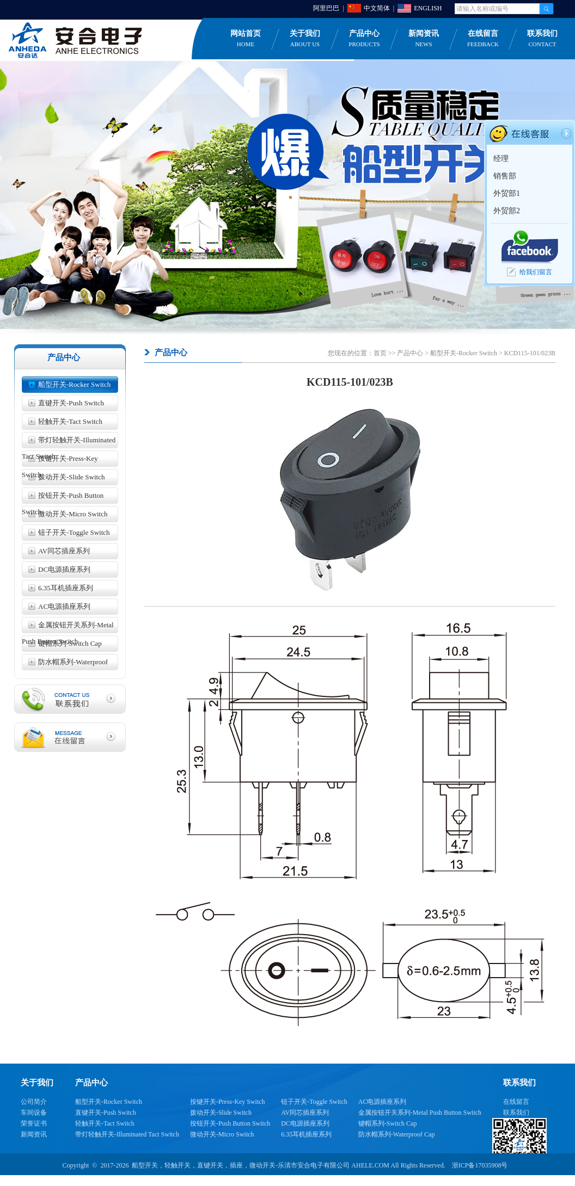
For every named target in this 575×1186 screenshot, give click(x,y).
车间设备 (34, 1112)
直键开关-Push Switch (71, 403)
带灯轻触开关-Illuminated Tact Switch (68, 442)
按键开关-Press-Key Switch (60, 460)
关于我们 (305, 39)
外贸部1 (506, 193)
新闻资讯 (423, 39)
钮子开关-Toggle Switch (74, 532)
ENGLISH (428, 8)
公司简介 (34, 1101)
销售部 (504, 176)
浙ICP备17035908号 (480, 1165)
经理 (501, 159)
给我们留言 (535, 272)
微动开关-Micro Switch (72, 514)
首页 (380, 353)
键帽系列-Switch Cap (70, 643)
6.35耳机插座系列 (65, 588)
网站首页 (245, 39)
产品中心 (364, 39)
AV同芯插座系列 (64, 551)
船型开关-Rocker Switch (74, 384)
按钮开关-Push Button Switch (62, 497)
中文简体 (377, 8)
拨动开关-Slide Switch (71, 477)
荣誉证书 (34, 1123)
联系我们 (516, 1112)
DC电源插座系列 (64, 569)
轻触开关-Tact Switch (70, 421)
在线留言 (483, 39)
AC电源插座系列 (64, 606)
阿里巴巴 (326, 8)
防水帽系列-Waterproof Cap (65, 664)
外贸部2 (506, 211)
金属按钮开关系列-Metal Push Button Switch (68, 627)
